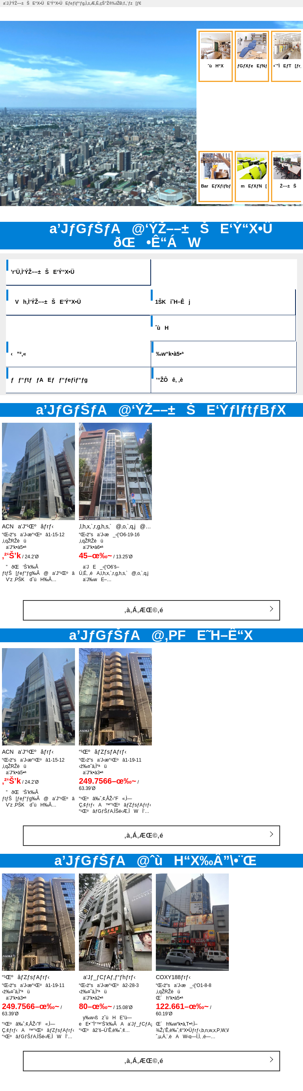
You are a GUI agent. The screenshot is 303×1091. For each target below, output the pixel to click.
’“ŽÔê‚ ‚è (178, 380)
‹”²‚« (27, 354)
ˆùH (171, 328)
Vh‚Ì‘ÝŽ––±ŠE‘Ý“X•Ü (55, 302)
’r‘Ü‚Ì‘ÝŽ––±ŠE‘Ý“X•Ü (51, 272)
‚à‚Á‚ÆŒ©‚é (143, 610)
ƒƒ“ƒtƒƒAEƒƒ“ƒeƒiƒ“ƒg (58, 380)
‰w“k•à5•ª (179, 354)
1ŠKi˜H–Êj (181, 302)
